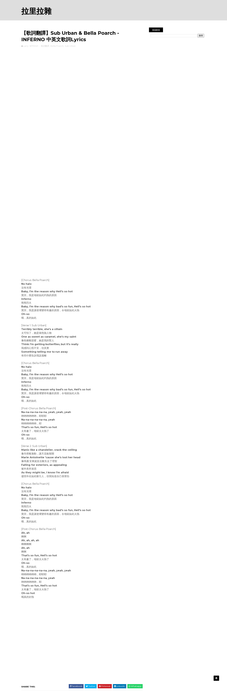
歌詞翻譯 (45, 46)
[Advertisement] (82, 58)
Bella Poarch (57, 46)
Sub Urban (70, 46)
